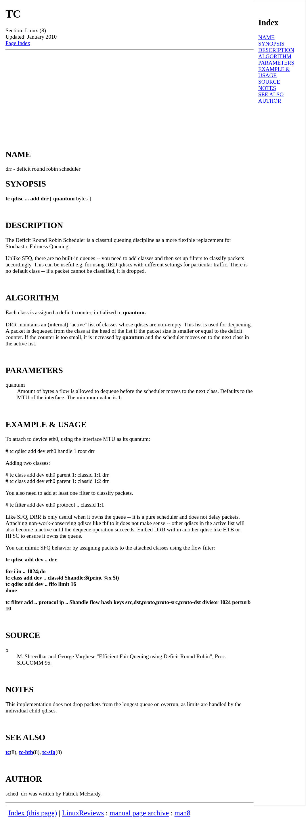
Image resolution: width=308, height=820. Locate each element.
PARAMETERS (276, 63)
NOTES (267, 88)
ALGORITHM (274, 56)
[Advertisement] (129, 93)
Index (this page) (32, 813)
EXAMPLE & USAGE (274, 72)
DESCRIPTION (276, 50)
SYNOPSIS (271, 44)
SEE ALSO (271, 94)
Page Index (17, 43)
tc (7, 752)
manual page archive (139, 813)
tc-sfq (49, 752)
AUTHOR (269, 101)
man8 (182, 813)
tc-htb (26, 752)
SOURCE (269, 82)
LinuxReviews (83, 813)
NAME (266, 37)
